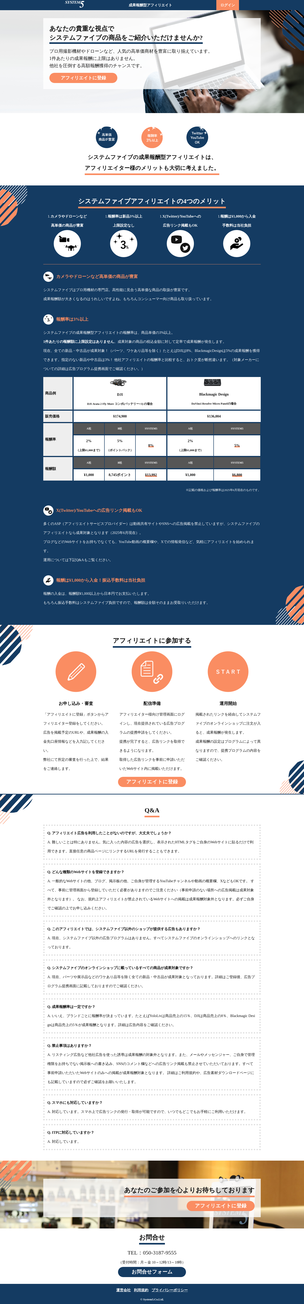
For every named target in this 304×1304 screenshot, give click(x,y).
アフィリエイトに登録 (83, 77)
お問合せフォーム (152, 1272)
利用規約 (141, 1290)
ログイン (227, 5)
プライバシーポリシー (170, 1290)
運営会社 (123, 1290)
